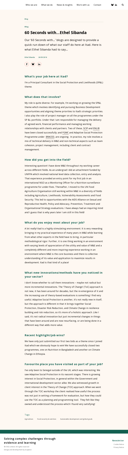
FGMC (65, 132)
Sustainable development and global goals (76, 419)
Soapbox (28, 450)
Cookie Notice (119, 444)
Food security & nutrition (46, 419)
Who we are (31, 4)
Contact (97, 4)
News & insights (65, 4)
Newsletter (118, 440)
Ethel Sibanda (30, 57)
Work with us (83, 4)
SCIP (85, 128)
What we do (47, 4)
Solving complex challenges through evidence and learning (30, 440)
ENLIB (96, 128)
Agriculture (29, 419)
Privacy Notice (119, 447)
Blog (26, 19)
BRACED (50, 136)
